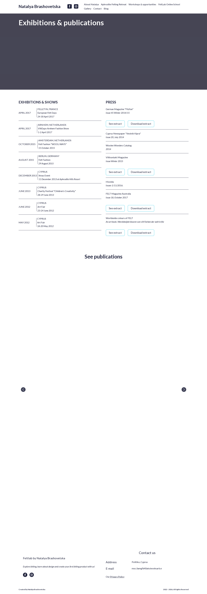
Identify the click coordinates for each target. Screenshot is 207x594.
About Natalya (91, 4)
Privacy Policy (117, 576)
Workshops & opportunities (142, 4)
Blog (106, 8)
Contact (97, 8)
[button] (69, 6)
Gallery (87, 8)
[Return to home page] (39, 6)
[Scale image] (104, 389)
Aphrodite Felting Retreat (113, 4)
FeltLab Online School (169, 4)
